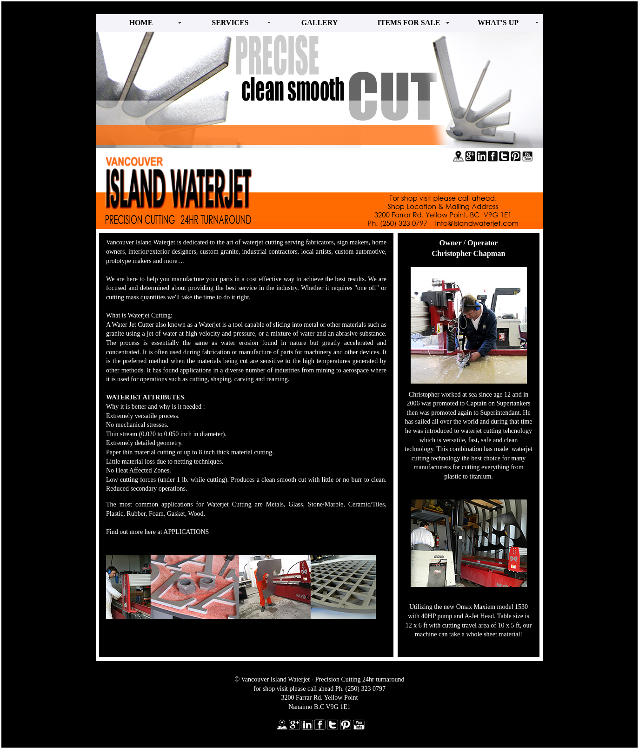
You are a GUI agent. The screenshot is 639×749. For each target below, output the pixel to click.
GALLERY (319, 23)
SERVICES (230, 23)
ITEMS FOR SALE (408, 23)
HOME (141, 23)
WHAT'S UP (498, 23)
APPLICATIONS (186, 531)
